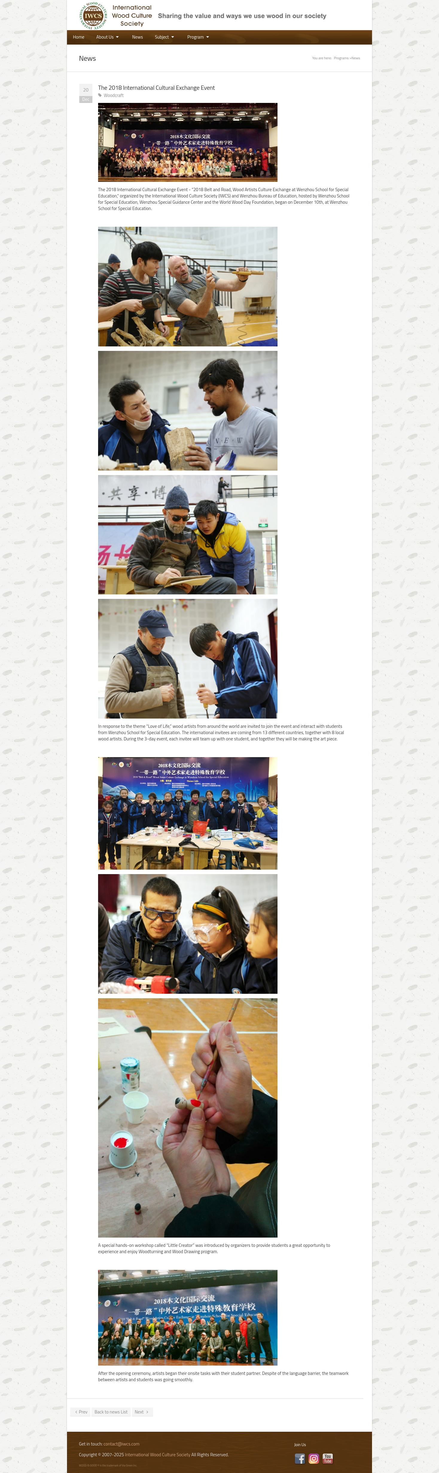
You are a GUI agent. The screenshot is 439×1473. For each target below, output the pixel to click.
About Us (108, 37)
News (137, 37)
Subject (165, 37)
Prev (80, 1411)
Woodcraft (114, 95)
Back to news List (110, 1411)
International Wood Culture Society (157, 1454)
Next (142, 1411)
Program (199, 37)
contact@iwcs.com (121, 1443)
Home (78, 37)
